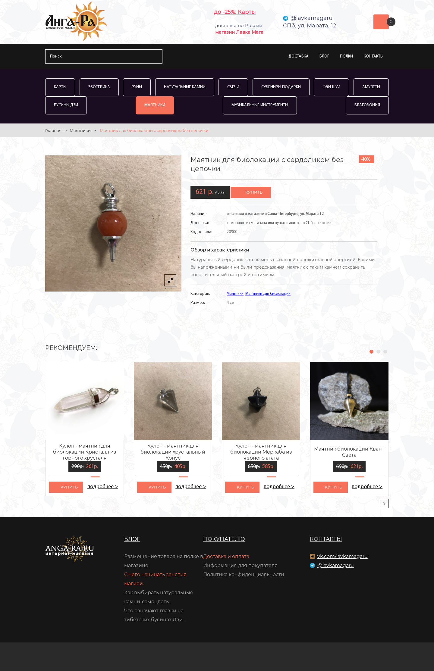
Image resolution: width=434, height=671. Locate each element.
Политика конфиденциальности (243, 574)
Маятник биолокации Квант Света (349, 452)
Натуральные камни (185, 87)
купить (254, 192)
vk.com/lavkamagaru (342, 556)
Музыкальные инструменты (259, 105)
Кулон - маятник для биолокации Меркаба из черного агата (261, 452)
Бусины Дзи (66, 105)
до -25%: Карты (235, 12)
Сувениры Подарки (281, 87)
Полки (346, 56)
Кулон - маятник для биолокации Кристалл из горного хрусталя (84, 452)
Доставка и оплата (226, 556)
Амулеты (371, 87)
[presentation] (384, 503)
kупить (69, 487)
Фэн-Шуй (331, 87)
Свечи (233, 87)
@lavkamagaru (335, 565)
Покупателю (224, 539)
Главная (53, 130)
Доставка (298, 56)
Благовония (367, 105)
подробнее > (103, 487)
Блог (324, 56)
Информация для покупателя (240, 565)
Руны (137, 87)
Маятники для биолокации (268, 294)
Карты (60, 87)
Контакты (373, 56)
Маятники (154, 105)
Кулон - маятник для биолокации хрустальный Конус (172, 452)
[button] (371, 352)
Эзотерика (99, 87)
